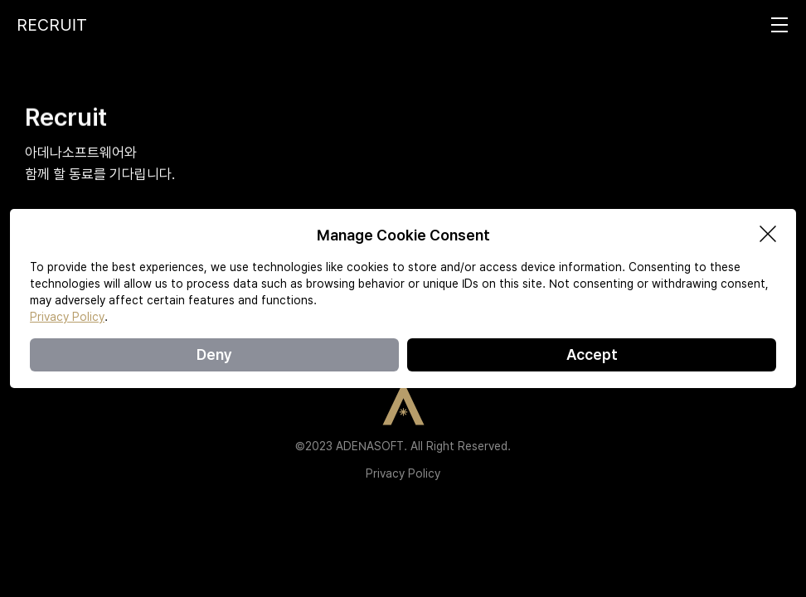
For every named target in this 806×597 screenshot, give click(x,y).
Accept (592, 354)
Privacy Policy (403, 473)
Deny (214, 354)
